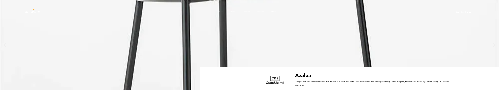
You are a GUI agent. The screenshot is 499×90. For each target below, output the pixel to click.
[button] (5, 45)
